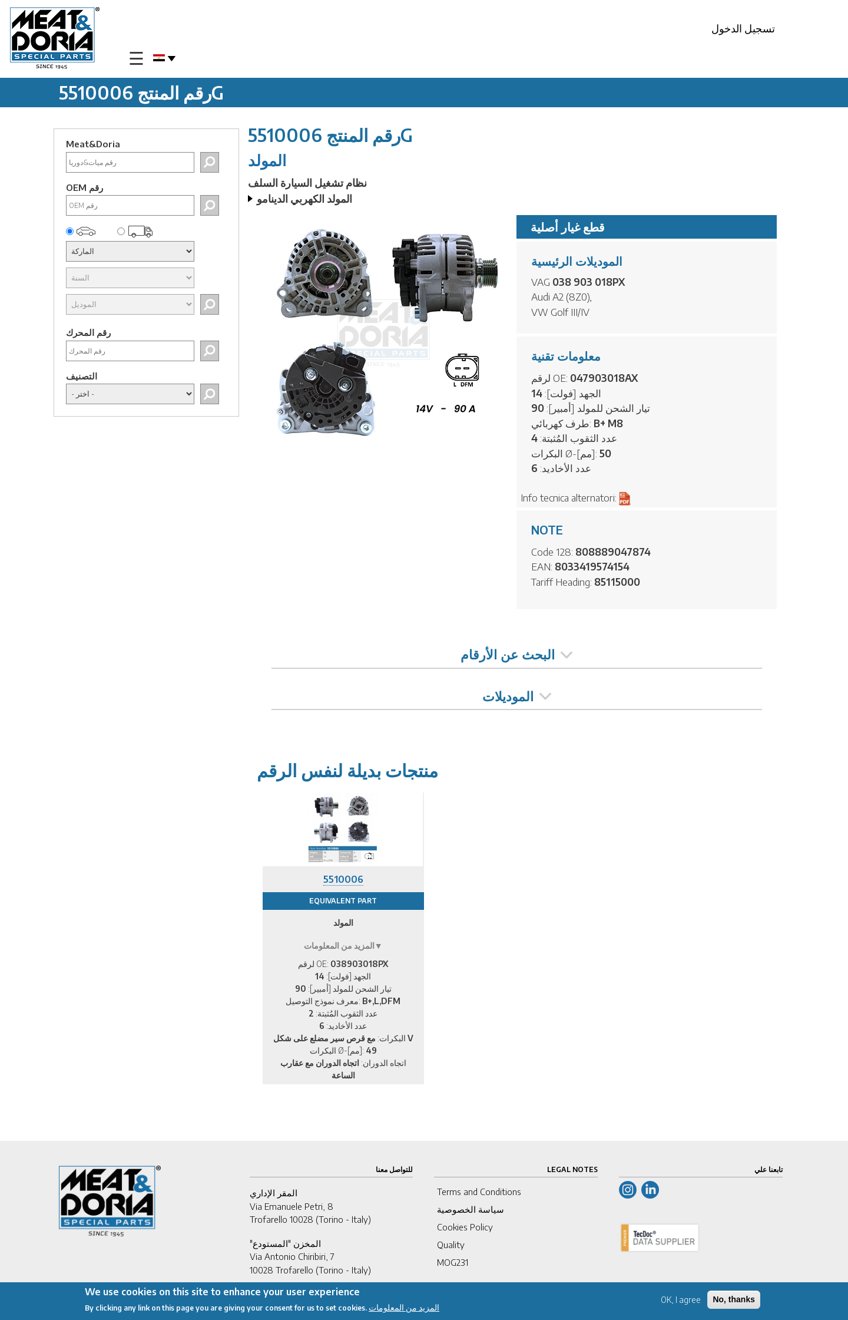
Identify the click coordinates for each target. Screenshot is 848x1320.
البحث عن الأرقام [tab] (516, 654)
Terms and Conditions (479, 1191)
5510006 (343, 879)
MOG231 (452, 1262)
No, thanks (734, 1301)
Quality (451, 1244)
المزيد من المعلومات (404, 1309)
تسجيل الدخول (743, 28)
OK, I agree (681, 1301)
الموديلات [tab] (516, 696)
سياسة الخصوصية (470, 1209)
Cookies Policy (465, 1227)
